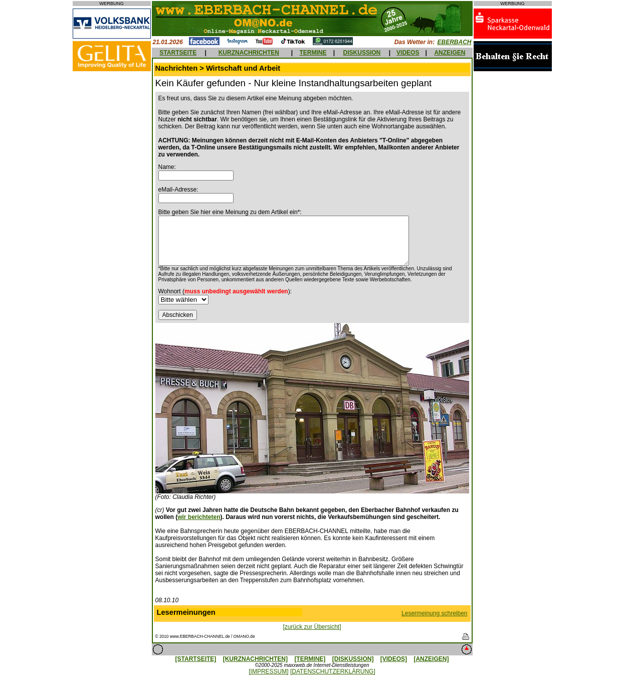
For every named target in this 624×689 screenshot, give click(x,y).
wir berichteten (198, 517)
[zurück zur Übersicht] (312, 626)
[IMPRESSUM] (268, 671)
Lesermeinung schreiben (434, 613)
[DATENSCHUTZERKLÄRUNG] (332, 671)
